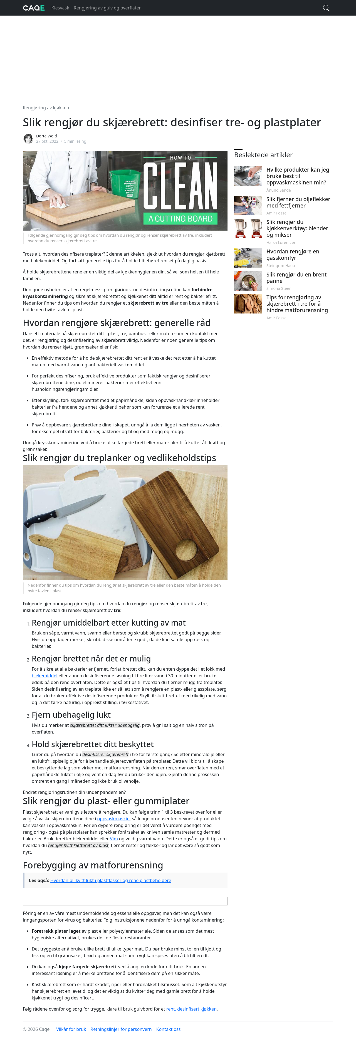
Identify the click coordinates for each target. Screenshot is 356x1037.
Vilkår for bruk (71, 1029)
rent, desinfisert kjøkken (191, 1009)
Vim (114, 839)
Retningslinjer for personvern (121, 1029)
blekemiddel (44, 676)
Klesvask (60, 8)
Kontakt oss (168, 1029)
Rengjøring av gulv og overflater (107, 8)
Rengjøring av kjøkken (46, 108)
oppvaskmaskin (113, 819)
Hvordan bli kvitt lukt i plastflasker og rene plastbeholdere (110, 880)
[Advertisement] (178, 57)
